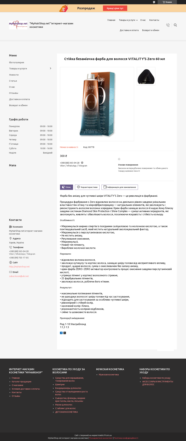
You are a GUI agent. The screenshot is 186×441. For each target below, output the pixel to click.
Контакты (154, 20)
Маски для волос (63, 404)
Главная (111, 20)
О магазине (17, 385)
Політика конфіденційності (126, 438)
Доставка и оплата (129, 30)
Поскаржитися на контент (101, 438)
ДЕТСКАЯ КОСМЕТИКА (66, 412)
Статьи (13, 81)
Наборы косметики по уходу (156, 378)
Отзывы (13, 93)
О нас (143, 20)
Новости (14, 74)
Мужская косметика (109, 374)
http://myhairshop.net (19, 266)
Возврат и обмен (150, 30)
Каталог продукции (21, 381)
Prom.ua (108, 435)
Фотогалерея (16, 62)
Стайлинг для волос (65, 408)
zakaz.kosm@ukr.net (19, 276)
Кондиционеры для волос (68, 388)
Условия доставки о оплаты (26, 389)
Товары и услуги (127, 20)
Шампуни (60, 384)
